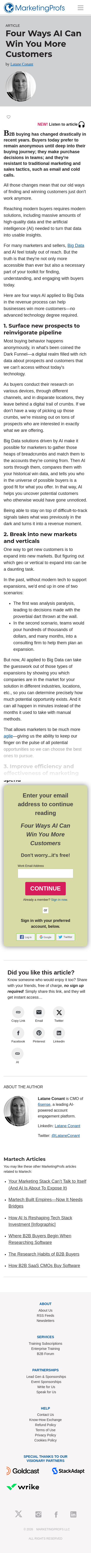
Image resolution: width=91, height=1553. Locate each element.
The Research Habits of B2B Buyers (43, 1254)
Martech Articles (25, 1159)
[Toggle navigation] (80, 7)
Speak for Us (46, 1392)
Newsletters (45, 1321)
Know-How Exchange (45, 1420)
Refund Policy (45, 1425)
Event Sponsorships (46, 1382)
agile (8, 736)
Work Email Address (31, 866)
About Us (46, 1310)
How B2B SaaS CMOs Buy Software (44, 1265)
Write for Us (46, 1387)
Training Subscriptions (45, 1343)
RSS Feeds (45, 1315)
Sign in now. (59, 899)
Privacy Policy (45, 1435)
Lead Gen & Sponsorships (46, 1377)
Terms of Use (45, 1430)
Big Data (75, 245)
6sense (44, 1104)
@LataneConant (65, 1136)
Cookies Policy (45, 1440)
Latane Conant (21, 64)
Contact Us (45, 1415)
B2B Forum (45, 1354)
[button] (26, 937)
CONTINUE (45, 888)
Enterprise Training (45, 1349)
